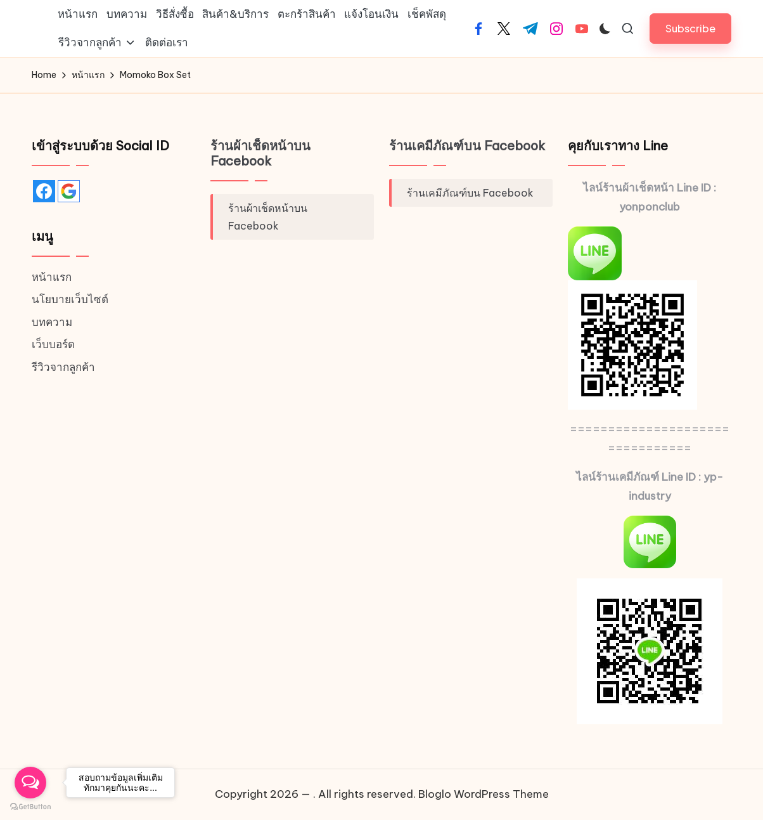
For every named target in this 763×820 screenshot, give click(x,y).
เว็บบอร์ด (53, 344)
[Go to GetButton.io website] (30, 807)
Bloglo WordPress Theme (483, 794)
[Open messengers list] (30, 782)
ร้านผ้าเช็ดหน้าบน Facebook (260, 153)
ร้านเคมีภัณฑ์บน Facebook (467, 145)
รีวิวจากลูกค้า (63, 367)
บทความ (52, 322)
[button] (690, 28)
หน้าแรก (52, 277)
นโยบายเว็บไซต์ (70, 299)
